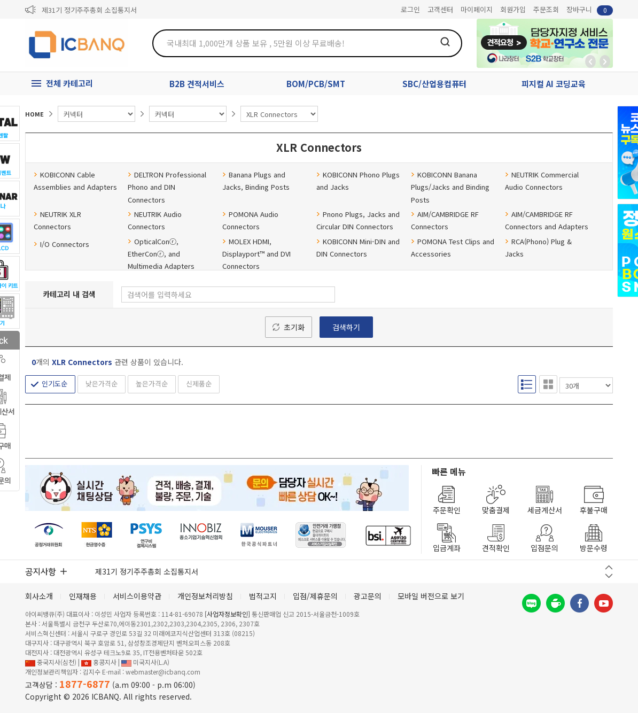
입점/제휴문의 (315, 596)
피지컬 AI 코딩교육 (554, 83)
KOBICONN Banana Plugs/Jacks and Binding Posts (450, 187)
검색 (445, 41)
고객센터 (440, 9)
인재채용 (83, 596)
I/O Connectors (61, 244)
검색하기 (346, 327)
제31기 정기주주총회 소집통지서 (89, 10)
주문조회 (546, 9)
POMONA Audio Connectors (250, 220)
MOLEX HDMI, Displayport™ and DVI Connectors (256, 254)
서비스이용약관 (137, 596)
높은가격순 (152, 383)
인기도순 (54, 383)
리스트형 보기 (527, 384)
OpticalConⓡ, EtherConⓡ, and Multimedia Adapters (161, 254)
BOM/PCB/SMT (315, 83)
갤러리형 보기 (548, 384)
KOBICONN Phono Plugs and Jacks (358, 180)
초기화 (294, 327)
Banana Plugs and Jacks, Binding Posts (256, 180)
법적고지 (263, 596)
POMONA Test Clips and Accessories (452, 247)
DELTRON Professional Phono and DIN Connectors (167, 187)
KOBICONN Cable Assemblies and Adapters (75, 180)
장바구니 (589, 9)
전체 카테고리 (69, 83)
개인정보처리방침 (205, 596)
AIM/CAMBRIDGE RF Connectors (445, 220)
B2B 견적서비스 (196, 83)
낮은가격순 (101, 383)
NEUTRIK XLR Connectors (57, 220)
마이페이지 (477, 9)
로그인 (410, 9)
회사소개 (39, 596)
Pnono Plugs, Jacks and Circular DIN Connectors (358, 220)
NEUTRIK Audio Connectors (155, 220)
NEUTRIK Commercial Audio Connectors (542, 180)
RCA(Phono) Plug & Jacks (538, 247)
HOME (34, 114)
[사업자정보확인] (227, 613)
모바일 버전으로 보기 (431, 596)
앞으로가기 (605, 61)
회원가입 (513, 9)
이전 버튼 (609, 567)
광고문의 (368, 596)
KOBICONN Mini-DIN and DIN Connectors (358, 247)
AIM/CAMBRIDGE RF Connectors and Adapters (546, 220)
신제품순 (199, 383)
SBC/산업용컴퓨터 (434, 83)
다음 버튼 (609, 576)
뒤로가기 (590, 61)
